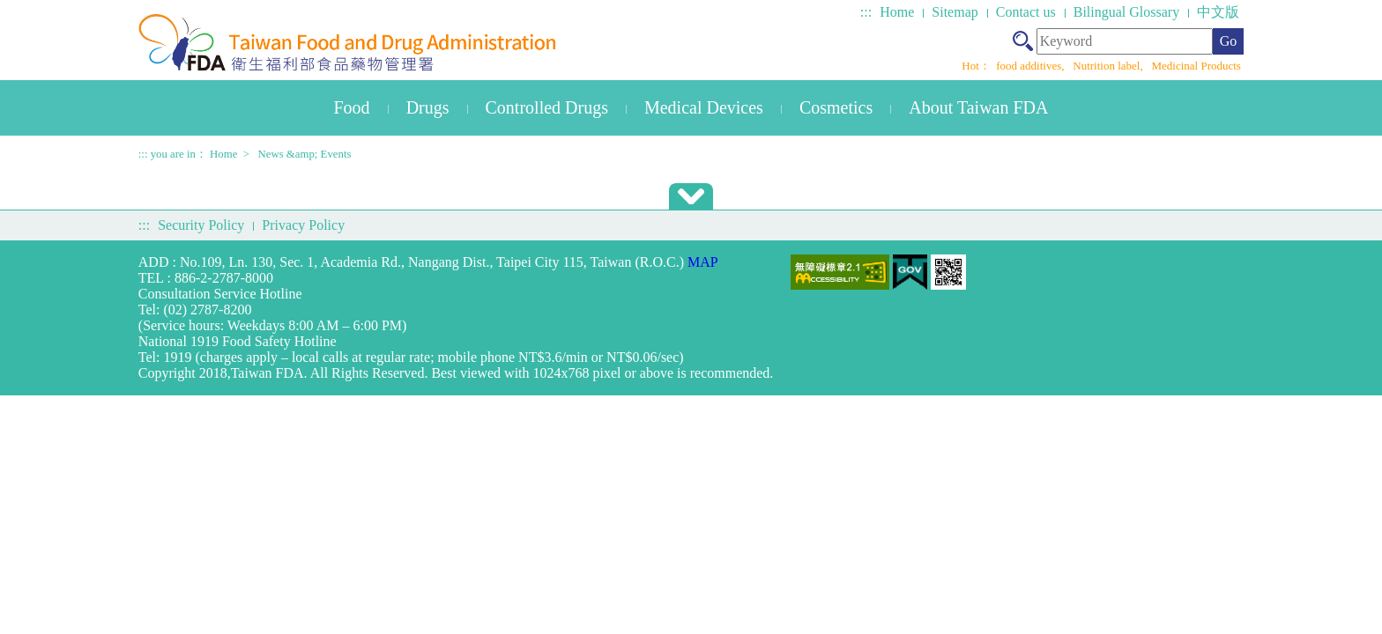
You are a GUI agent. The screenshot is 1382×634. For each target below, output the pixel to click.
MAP (702, 261)
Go (1228, 40)
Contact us (1026, 11)
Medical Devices (703, 107)
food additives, (1031, 65)
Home (897, 11)
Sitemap (954, 11)
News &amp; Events (305, 154)
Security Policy (201, 224)
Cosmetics (836, 107)
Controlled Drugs (547, 107)
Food (352, 107)
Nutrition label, (1109, 65)
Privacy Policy (303, 224)
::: (866, 11)
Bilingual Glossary (1126, 11)
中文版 (1218, 11)
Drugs (428, 107)
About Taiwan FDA (978, 107)
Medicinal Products (1195, 65)
